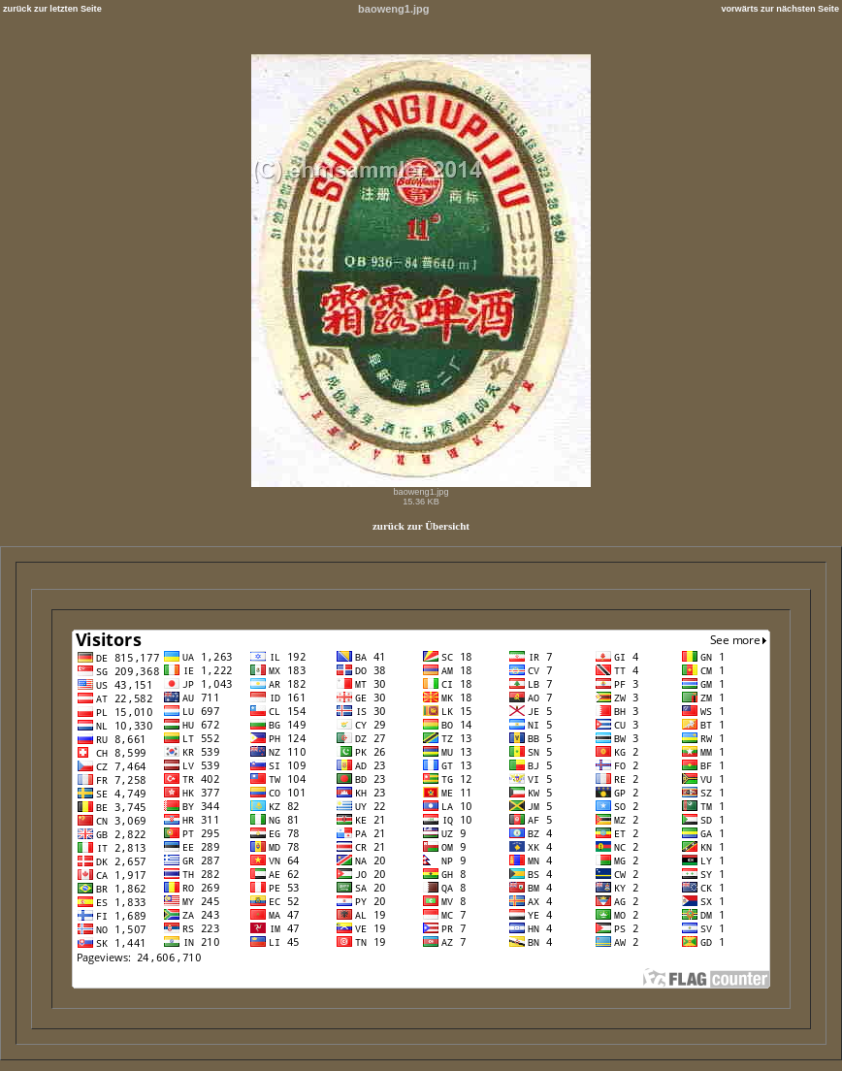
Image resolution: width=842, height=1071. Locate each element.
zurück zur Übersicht (421, 526)
